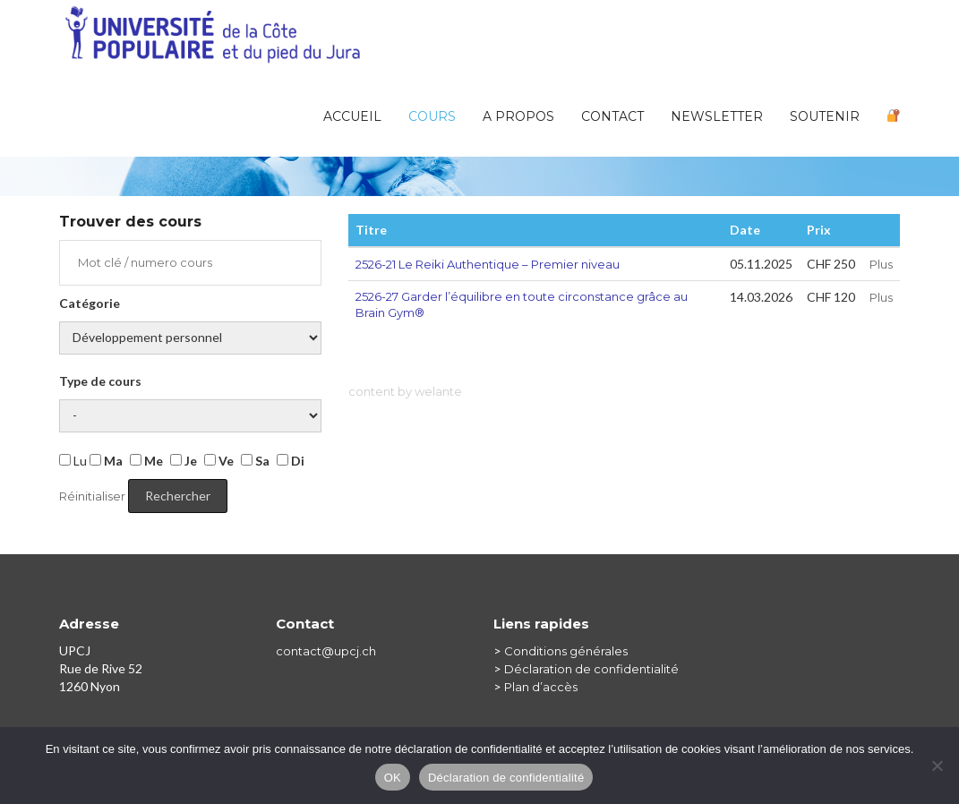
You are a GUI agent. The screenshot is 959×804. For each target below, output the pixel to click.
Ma (106, 460)
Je (183, 460)
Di (290, 460)
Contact (612, 116)
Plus (881, 264)
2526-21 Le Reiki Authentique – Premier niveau (487, 264)
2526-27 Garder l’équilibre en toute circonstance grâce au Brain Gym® (521, 305)
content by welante (405, 391)
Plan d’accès (541, 687)
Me (146, 460)
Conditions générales (566, 651)
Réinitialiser (92, 496)
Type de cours (100, 381)
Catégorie (89, 303)
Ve (219, 460)
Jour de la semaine (190, 415)
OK (392, 777)
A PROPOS (518, 116)
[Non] (937, 765)
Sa (255, 460)
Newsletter (717, 116)
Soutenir (825, 116)
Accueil (352, 116)
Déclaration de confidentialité (591, 669)
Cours (432, 116)
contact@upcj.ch (326, 651)
